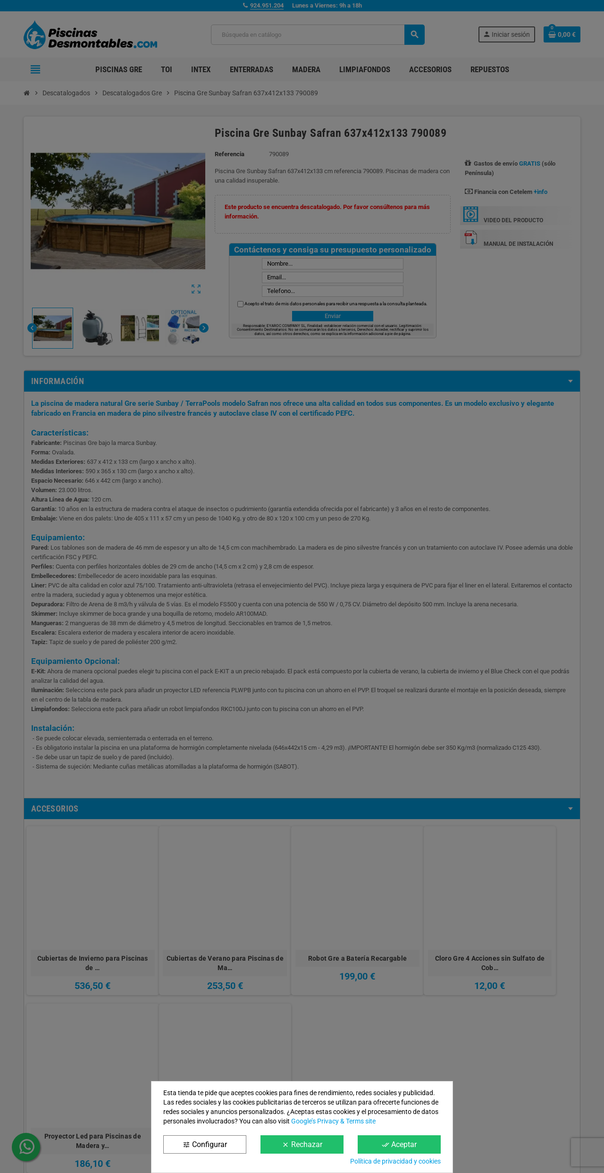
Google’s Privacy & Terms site (333, 1121)
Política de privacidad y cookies (395, 1161)
